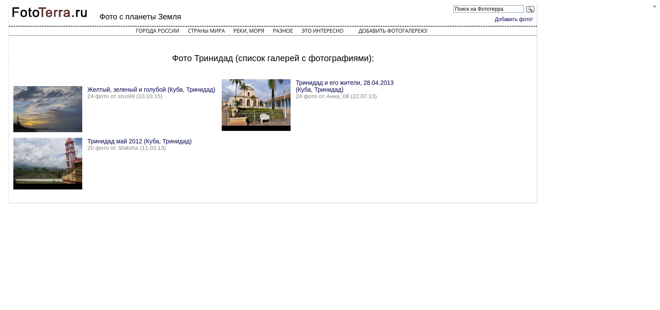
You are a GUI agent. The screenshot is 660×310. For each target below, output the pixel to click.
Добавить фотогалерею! (393, 30)
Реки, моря (248, 30)
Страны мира (206, 30)
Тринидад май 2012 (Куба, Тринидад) (139, 141)
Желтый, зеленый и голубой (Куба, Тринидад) (151, 89)
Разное (283, 30)
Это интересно (322, 30)
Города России (157, 30)
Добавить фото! (514, 19)
